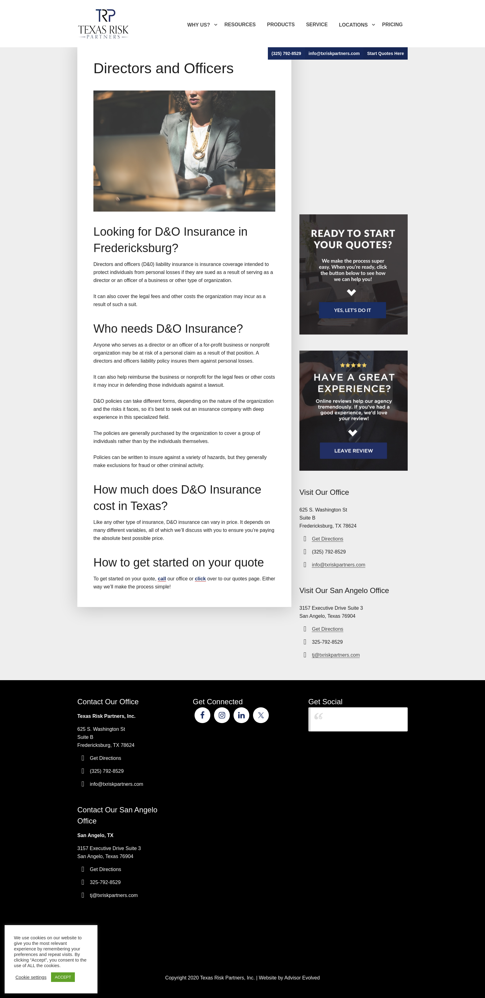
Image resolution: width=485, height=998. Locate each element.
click (200, 578)
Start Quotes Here (385, 53)
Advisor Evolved (302, 977)
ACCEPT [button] (63, 977)
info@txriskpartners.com (334, 53)
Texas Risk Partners (341, 719)
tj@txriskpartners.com (336, 655)
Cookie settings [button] (30, 977)
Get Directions (327, 538)
